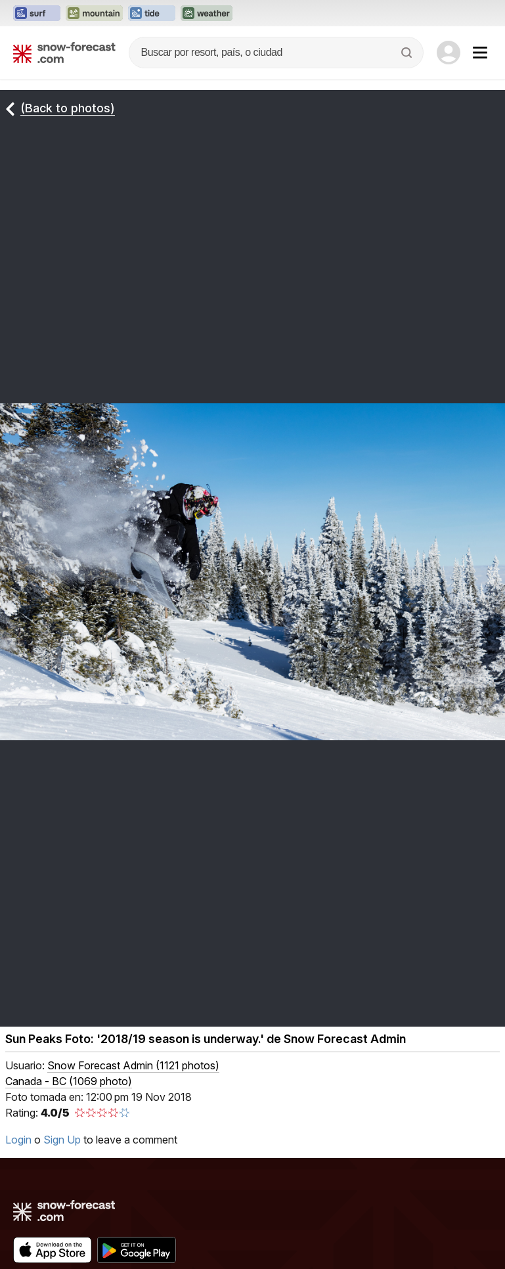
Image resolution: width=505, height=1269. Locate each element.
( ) (133, 1065)
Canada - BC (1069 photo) (68, 1081)
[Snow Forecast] (64, 52)
